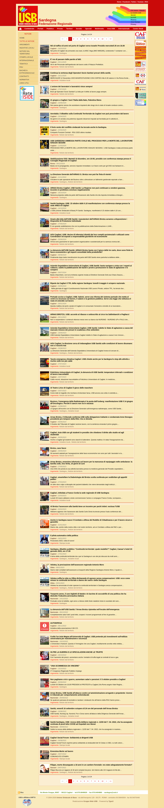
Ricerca (133, 20)
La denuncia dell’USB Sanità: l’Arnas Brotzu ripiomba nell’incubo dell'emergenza (84, 609)
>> (110, 39)
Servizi (133, 15)
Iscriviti (133, 17)
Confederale (29, 29)
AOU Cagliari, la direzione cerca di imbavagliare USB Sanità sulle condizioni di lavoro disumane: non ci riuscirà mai (91, 344)
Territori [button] (69, 29)
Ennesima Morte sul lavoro (61, 751)
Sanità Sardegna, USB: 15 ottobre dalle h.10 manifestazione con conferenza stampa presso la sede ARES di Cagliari (90, 204)
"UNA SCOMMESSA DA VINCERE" (65, 666)
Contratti (24, 76)
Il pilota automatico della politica (64, 535)
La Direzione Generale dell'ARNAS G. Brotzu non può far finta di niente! (80, 174)
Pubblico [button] (50, 29)
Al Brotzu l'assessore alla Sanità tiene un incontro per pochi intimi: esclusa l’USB (85, 506)
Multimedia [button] (99, 29)
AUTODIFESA (56, 623)
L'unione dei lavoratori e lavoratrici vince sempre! (71, 86)
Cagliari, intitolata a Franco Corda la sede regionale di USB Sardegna (79, 493)
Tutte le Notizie (26, 41)
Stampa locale (26, 57)
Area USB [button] (111, 29)
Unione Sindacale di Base (67, 798)
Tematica (23, 64)
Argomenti (24, 44)
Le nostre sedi (136, 13)
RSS (146, 2)
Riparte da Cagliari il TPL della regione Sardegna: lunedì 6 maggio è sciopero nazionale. (87, 283)
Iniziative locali (26, 48)
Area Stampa (135, 22)
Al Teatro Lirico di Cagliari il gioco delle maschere (71, 388)
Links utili (24, 83)
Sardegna (62, 53)
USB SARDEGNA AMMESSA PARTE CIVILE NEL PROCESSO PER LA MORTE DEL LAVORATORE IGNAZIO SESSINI (91, 142)
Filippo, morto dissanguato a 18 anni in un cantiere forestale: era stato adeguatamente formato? (91, 765)
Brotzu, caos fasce (58, 448)
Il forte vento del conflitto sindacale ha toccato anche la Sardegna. (78, 127)
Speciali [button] (88, 29)
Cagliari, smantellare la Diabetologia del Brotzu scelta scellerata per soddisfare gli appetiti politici (88, 478)
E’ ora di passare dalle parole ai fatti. (65, 59)
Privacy (133, 24)
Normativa (24, 80)
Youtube (140, 2)
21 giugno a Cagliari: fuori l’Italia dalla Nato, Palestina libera (75, 100)
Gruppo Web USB (90, 801)
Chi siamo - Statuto (138, 10)
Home (119, 2)
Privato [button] (60, 29)
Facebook (126, 2)
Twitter (133, 2)
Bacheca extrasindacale (26, 71)
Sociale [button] (79, 29)
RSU (21, 67)
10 (102, 39)
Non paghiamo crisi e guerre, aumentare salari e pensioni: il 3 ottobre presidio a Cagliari (88, 679)
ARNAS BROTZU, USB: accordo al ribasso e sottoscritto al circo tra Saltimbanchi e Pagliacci (89, 314)
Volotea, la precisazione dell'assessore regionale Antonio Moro (77, 565)
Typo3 (111, 801)
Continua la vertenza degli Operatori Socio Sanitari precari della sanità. (80, 73)
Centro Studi (138, 29)
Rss (22, 792)
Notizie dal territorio (24, 52)
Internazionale (124, 29)
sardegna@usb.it (111, 792)
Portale (40, 29)
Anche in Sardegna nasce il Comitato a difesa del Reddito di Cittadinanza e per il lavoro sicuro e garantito (91, 521)
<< (62, 39)
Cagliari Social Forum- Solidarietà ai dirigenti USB (71, 738)
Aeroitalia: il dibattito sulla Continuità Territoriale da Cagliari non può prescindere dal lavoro (89, 114)
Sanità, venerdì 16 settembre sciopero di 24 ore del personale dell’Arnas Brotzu (84, 708)
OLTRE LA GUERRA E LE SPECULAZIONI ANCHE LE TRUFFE (76, 652)
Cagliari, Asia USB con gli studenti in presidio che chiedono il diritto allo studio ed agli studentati (87, 433)
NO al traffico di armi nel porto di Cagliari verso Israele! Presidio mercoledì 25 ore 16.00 (87, 46)
